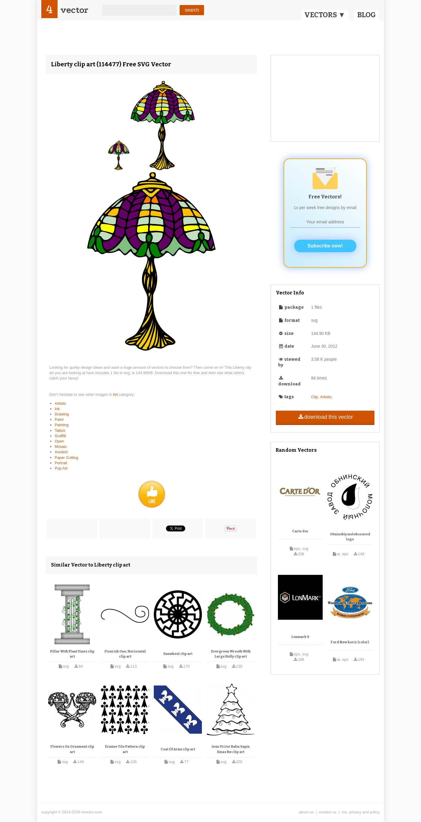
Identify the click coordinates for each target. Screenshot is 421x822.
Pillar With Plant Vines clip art (72, 654)
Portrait (61, 463)
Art (116, 394)
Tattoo (60, 430)
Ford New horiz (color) (350, 642)
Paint (59, 419)
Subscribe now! (325, 245)
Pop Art (61, 468)
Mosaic (61, 446)
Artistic (60, 403)
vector (74, 10)
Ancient (61, 452)
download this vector (325, 417)
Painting (62, 425)
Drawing (62, 414)
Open (59, 441)
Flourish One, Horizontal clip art (125, 654)
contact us (327, 812)
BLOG (366, 15)
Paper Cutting (66, 457)
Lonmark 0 (300, 637)
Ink (57, 409)
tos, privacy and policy (361, 812)
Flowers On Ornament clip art (72, 749)
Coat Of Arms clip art (178, 749)
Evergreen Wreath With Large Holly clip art (231, 654)
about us (306, 812)
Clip (314, 397)
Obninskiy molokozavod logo (350, 537)
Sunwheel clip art (177, 654)
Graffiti (60, 436)
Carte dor (300, 531)
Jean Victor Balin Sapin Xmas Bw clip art (231, 749)
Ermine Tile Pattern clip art (125, 749)
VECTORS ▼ (324, 15)
